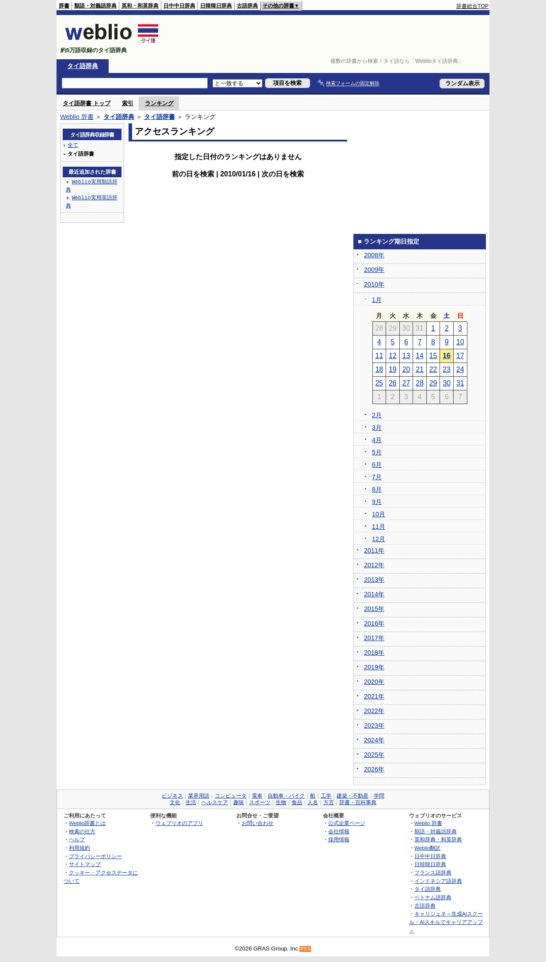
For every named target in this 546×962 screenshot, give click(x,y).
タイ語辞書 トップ (86, 103)
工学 (326, 795)
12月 (378, 538)
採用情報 (338, 839)
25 (379, 383)
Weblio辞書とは (87, 823)
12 (393, 355)
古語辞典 (247, 5)
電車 (257, 795)
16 (447, 355)
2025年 (374, 754)
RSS (305, 949)
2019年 (374, 667)
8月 (377, 489)
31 (460, 383)
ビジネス (172, 795)
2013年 (374, 579)
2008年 (374, 255)
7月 (377, 477)
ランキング (159, 103)
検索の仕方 (82, 831)
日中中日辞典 (179, 5)
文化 (175, 802)
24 (460, 369)
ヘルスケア (214, 802)
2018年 (374, 652)
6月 (377, 464)
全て (73, 145)
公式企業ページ (346, 823)
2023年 (374, 725)
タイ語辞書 (159, 116)
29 (433, 383)
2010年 (374, 284)
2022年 (374, 710)
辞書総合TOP (472, 6)
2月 (377, 415)
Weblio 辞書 (77, 116)
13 (406, 355)
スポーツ (259, 802)
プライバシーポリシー (95, 856)
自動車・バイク (286, 795)
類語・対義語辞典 (95, 5)
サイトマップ (85, 864)
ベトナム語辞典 (432, 897)
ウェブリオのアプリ (179, 823)
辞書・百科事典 (357, 802)
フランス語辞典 (432, 872)
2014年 (374, 594)
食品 (297, 802)
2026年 (374, 769)
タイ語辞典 (82, 65)
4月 (377, 439)
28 (420, 383)
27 (406, 383)
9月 (377, 501)
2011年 (374, 550)
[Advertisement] (328, 37)
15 (433, 355)
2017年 (374, 637)
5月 (377, 452)
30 (447, 383)
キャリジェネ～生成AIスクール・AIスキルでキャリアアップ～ (446, 922)
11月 (378, 526)
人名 (312, 802)
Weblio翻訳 (427, 848)
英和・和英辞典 (140, 5)
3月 (377, 427)
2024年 (374, 740)
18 (379, 369)
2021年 (374, 696)
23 (447, 369)
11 (379, 355)
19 (393, 369)
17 (460, 355)
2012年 (374, 565)
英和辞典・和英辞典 (438, 839)
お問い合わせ (257, 823)
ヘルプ (77, 839)
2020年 (374, 681)
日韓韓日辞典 (216, 5)
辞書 (64, 5)
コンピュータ (230, 795)
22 (433, 369)
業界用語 (198, 795)
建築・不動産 (352, 795)
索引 (127, 103)
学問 (379, 795)
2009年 (374, 269)
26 (393, 383)
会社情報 (338, 831)
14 (420, 355)
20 (406, 369)
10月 (378, 514)
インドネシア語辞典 (438, 881)
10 (460, 342)
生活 (191, 802)
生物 (281, 802)
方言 (328, 802)
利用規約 (79, 848)
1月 (377, 299)
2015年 (374, 608)
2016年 (374, 623)
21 (420, 369)
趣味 (238, 802)
